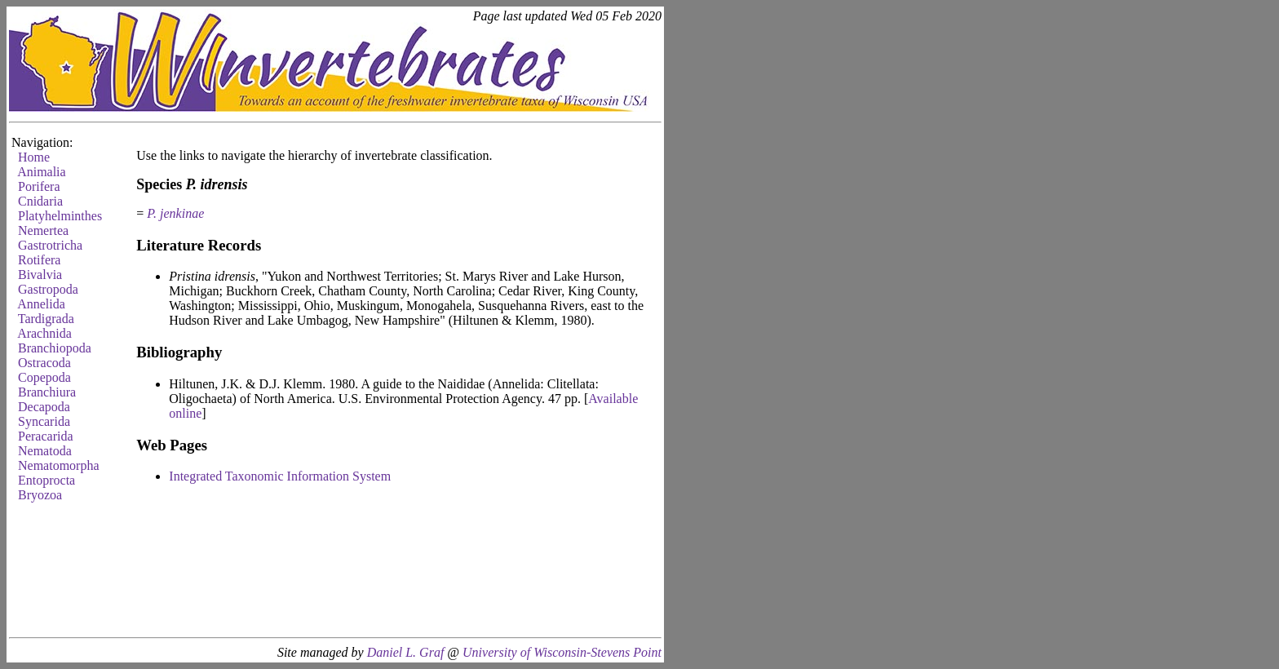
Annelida (41, 304)
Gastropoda (48, 289)
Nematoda (45, 451)
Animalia (41, 172)
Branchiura (47, 392)
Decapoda (44, 407)
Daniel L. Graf (406, 652)
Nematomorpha (59, 465)
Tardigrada (46, 319)
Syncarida (44, 421)
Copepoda (44, 377)
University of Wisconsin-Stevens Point (562, 652)
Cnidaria (40, 201)
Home (34, 157)
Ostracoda (44, 363)
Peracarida (45, 436)
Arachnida (44, 333)
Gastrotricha (50, 245)
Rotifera (39, 260)
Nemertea (43, 230)
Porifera (39, 186)
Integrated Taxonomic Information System (280, 476)
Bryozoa (40, 495)
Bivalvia (40, 274)
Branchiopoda (54, 348)
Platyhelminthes (60, 216)
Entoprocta (46, 480)
